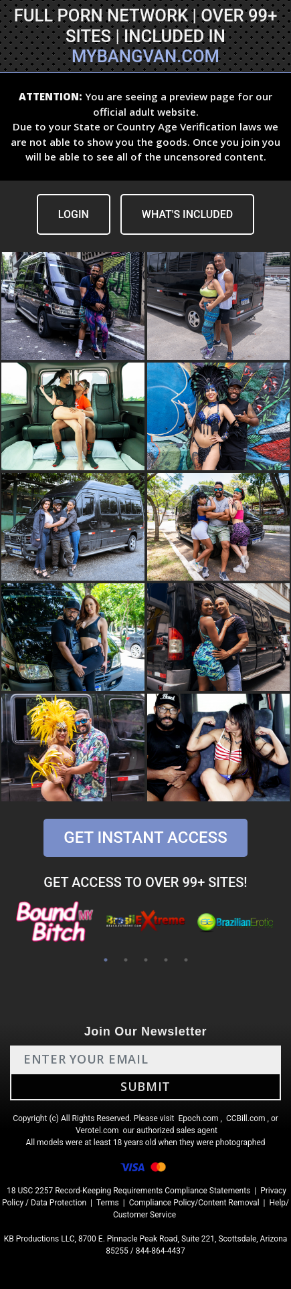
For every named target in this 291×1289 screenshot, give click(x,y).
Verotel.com (97, 1130)
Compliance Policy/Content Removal (194, 1202)
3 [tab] (146, 960)
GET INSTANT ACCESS (145, 837)
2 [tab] (125, 960)
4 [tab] (166, 960)
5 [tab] (186, 960)
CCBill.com (246, 1118)
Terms (107, 1202)
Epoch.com (198, 1118)
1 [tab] (105, 960)
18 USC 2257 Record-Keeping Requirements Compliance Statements (128, 1190)
